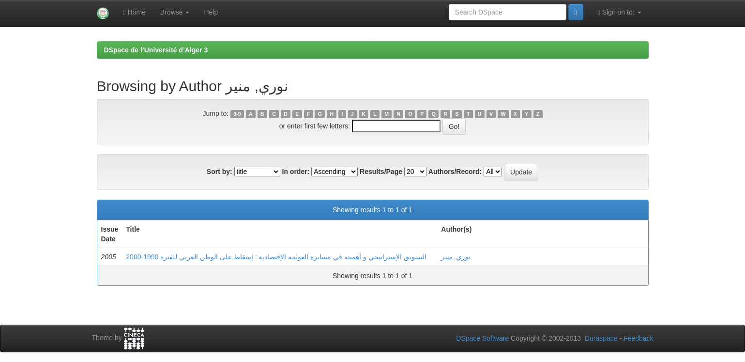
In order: (296, 171)
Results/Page (381, 171)
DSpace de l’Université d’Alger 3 (156, 50)
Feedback (638, 338)
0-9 (237, 114)
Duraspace (601, 338)
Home (134, 12)
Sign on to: (619, 12)
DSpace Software (482, 338)
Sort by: (219, 171)
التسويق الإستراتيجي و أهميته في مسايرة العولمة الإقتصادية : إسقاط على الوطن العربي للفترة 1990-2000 (276, 257)
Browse (175, 12)
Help (211, 12)
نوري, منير (455, 257)
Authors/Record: (455, 171)
